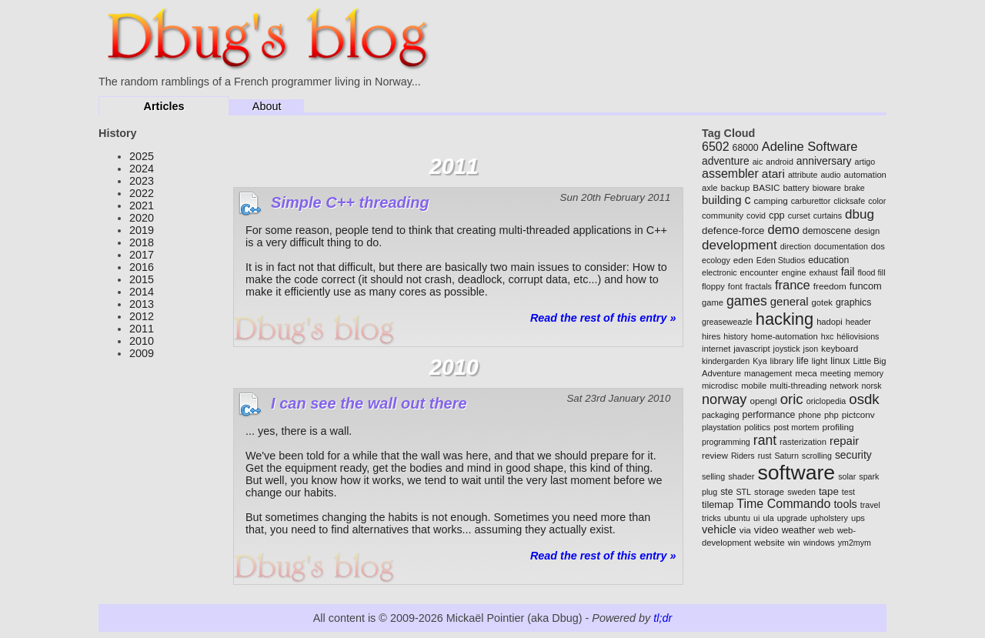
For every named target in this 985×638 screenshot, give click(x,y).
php (831, 414)
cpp (777, 215)
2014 (141, 292)
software (796, 472)
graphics (853, 302)
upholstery (829, 518)
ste (726, 491)
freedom (829, 286)
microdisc (720, 385)
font (735, 286)
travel (870, 504)
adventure (726, 161)
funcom (866, 286)
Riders (743, 455)
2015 (141, 279)
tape (829, 491)
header (858, 321)
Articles (164, 106)
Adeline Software (810, 146)
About (267, 106)
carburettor (811, 200)
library (781, 361)
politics (757, 427)
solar (847, 476)
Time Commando (783, 503)
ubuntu (737, 518)
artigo (864, 161)
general (789, 301)
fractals (759, 286)
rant (764, 440)
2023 (141, 181)
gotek (822, 302)
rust (765, 455)
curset (799, 215)
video (766, 530)
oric (791, 399)
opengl (763, 401)
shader (741, 476)
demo (784, 229)
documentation (841, 246)
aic (758, 161)
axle (710, 187)
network (844, 385)
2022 (141, 193)
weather (799, 530)
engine (793, 272)
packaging (721, 414)
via (745, 530)
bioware (827, 187)
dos (878, 246)
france (792, 285)
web (826, 530)
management (768, 373)
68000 (746, 147)
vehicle (719, 529)
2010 (141, 341)
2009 (141, 353)
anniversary (824, 161)
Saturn (786, 455)
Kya (759, 361)
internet (716, 348)
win (794, 542)
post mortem (796, 427)
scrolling (817, 455)
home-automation (784, 336)
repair (844, 440)
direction (795, 246)
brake (854, 187)
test (848, 491)
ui (756, 518)
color (877, 200)
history (735, 336)
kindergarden (726, 361)
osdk (864, 399)
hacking (784, 319)
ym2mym (854, 542)
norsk (872, 385)
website (769, 542)
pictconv (858, 414)
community (722, 215)
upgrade (792, 518)
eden (743, 260)
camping (770, 200)
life (802, 361)
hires (711, 336)
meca (806, 373)
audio (830, 174)
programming (726, 441)
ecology (716, 260)
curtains (827, 215)
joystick (786, 348)
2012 (141, 316)
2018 (141, 242)
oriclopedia (826, 401)
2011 (141, 328)
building (721, 199)
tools (844, 504)
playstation (721, 427)
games (746, 301)
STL (744, 491)
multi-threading (798, 385)
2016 (141, 267)
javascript (751, 348)
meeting (835, 373)
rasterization (803, 441)
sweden (801, 491)
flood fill (871, 272)
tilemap (717, 504)
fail (848, 272)
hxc (827, 336)
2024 (141, 168)
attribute (803, 174)
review (715, 455)
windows (819, 542)
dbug (859, 214)
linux (840, 361)
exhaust (823, 272)
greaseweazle (727, 321)
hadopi (829, 321)
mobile (753, 385)
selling (713, 476)
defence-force (733, 230)
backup (735, 187)
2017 (141, 255)
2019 (141, 230)
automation (864, 174)
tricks (711, 518)
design (867, 230)
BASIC (766, 187)
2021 (141, 205)
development (739, 245)
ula (768, 518)
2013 (141, 304)
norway (724, 399)
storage (769, 491)
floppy (713, 286)
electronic (719, 272)
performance (769, 414)
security (853, 455)
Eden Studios (780, 260)
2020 (141, 218)
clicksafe (849, 200)
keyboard (839, 348)
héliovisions (857, 336)
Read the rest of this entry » (603, 318)
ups (858, 518)
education (828, 260)
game (712, 302)
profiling (837, 427)
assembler (730, 173)
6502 (716, 146)
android (779, 161)
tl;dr (662, 618)
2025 (141, 156)
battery (796, 187)
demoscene (827, 230)
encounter (759, 272)
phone (809, 414)
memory (868, 373)
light (820, 361)
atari (773, 173)
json (811, 348)
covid (756, 215)
